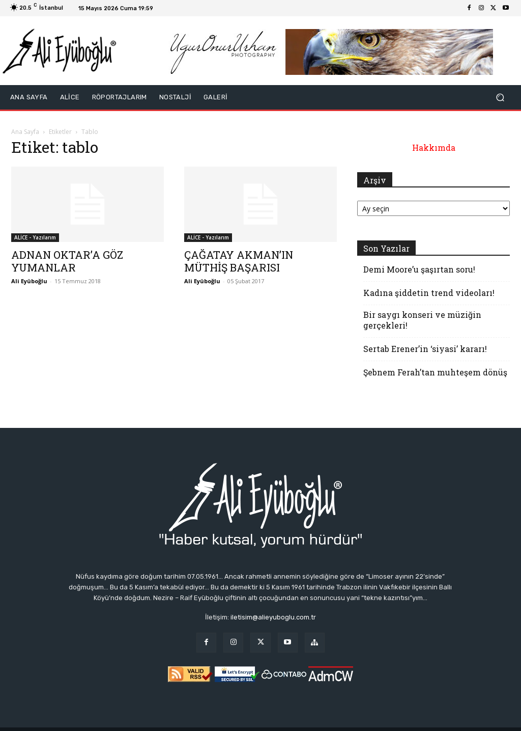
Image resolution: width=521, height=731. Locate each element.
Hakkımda (433, 147)
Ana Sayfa (25, 131)
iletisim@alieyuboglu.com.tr (273, 617)
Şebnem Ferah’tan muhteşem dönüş (435, 372)
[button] (500, 98)
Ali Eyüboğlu (29, 281)
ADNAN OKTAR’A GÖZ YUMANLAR (67, 261)
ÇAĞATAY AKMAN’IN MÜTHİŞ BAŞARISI (238, 261)
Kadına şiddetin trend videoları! (429, 292)
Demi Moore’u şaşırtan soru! (419, 269)
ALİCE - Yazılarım (35, 237)
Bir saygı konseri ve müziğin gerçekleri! (422, 320)
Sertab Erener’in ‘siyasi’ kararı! (425, 348)
